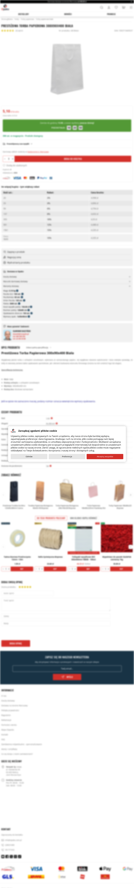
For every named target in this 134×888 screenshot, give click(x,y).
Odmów (29, 456)
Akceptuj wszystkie (105, 456)
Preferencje (67, 456)
